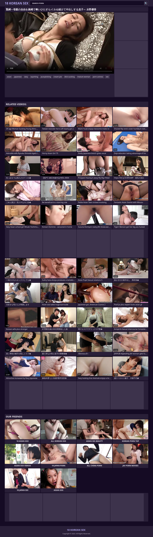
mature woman (83, 76)
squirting (34, 76)
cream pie (58, 76)
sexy (26, 76)
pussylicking (46, 76)
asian (9, 76)
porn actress (98, 76)
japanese (18, 76)
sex (107, 76)
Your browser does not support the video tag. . (59, 43)
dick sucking (70, 76)
